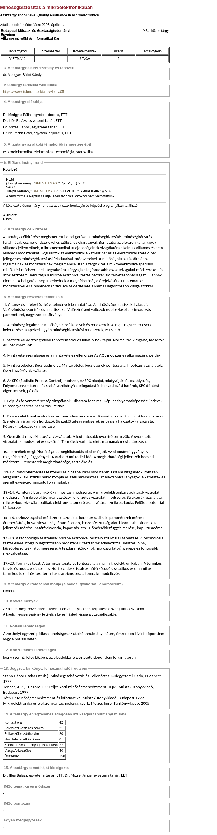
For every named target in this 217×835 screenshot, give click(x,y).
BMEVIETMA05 (46, 183)
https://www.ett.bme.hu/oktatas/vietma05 (33, 92)
